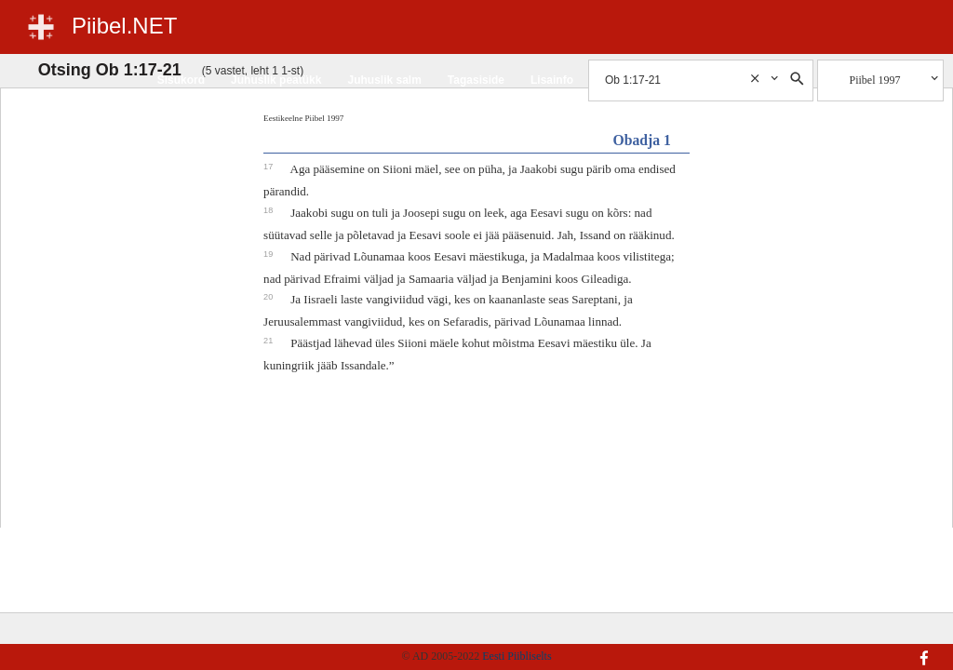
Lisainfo (551, 80)
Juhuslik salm (384, 80)
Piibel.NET (124, 25)
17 (269, 166)
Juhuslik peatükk (276, 80)
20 (269, 297)
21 (269, 340)
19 (269, 254)
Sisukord (181, 80)
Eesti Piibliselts (516, 656)
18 (269, 210)
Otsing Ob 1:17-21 (109, 69)
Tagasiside (476, 80)
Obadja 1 (642, 140)
